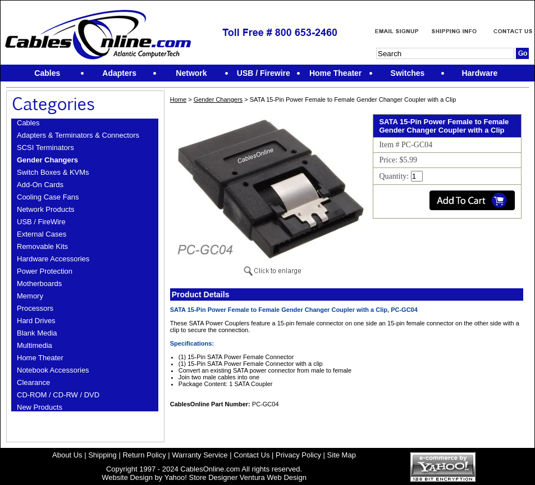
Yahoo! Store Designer (201, 477)
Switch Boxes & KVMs (53, 172)
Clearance (33, 382)
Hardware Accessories (53, 259)
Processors (35, 308)
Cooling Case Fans (48, 197)
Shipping (102, 455)
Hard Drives (36, 320)
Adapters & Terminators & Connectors (78, 135)
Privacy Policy (298, 455)
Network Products (46, 209)
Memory (30, 296)
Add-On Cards (40, 184)
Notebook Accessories (53, 370)
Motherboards (39, 283)
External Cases (41, 234)
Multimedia (34, 345)
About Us (67, 455)
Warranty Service (199, 455)
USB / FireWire (41, 221)
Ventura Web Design (273, 477)
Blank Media (37, 333)
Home (178, 99)
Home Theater (40, 357)
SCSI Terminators (45, 147)
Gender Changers (47, 160)
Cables (28, 123)
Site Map (341, 455)
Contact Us (251, 455)
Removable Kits (42, 246)
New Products (39, 407)
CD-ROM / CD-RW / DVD (58, 395)
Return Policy (144, 455)
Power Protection (44, 271)
